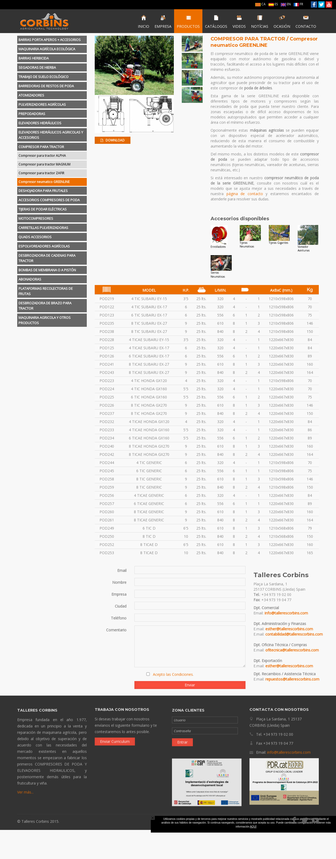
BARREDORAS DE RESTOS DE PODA (46, 86)
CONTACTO (306, 22)
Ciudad (120, 606)
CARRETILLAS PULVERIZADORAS (43, 227)
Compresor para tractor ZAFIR (41, 173)
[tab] (52, 40)
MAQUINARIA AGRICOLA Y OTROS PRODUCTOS (45, 320)
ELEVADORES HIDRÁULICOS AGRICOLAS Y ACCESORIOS (51, 135)
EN (286, 4)
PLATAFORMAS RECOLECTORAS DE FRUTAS (46, 291)
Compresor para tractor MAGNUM (44, 164)
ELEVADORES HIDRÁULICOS (40, 123)
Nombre (119, 582)
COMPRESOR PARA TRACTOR (41, 146)
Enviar (190, 684)
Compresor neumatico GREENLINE (44, 182)
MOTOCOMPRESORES (36, 218)
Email (121, 570)
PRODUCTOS (188, 22)
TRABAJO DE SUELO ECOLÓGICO (44, 76)
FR (298, 4)
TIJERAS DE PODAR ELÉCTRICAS (43, 209)
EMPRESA (163, 22)
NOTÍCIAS (259, 22)
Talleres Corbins (44, 21)
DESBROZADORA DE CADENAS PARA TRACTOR (47, 258)
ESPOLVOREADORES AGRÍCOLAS (44, 246)
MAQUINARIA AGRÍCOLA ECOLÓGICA (47, 49)
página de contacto (244, 193)
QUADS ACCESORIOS (35, 237)
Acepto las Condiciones (173, 674)
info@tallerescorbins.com (286, 612)
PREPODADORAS (32, 113)
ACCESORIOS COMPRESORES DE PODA (49, 199)
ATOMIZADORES (31, 95)
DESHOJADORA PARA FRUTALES (43, 190)
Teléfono (118, 618)
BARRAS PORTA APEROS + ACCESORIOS (50, 39)
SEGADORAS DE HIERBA (37, 67)
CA (260, 4)
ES (273, 4)
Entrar (182, 744)
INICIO (143, 22)
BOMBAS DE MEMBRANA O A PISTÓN (47, 270)
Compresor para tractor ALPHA (42, 155)
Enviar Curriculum (115, 738)
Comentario (116, 629)
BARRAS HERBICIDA (34, 58)
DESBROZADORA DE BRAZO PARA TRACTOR (45, 306)
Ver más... (25, 794)
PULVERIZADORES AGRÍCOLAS (42, 104)
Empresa (118, 594)
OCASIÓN (282, 22)
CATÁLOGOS (216, 22)
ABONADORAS (30, 279)
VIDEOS (239, 22)
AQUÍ (253, 826)
